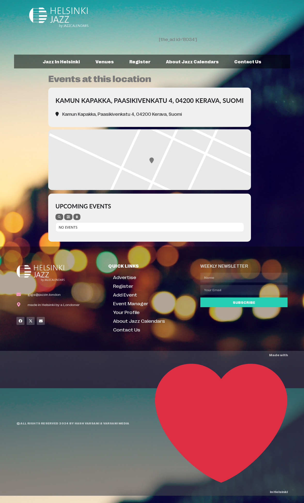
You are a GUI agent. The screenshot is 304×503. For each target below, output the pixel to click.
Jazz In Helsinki (61, 61)
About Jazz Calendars (192, 61)
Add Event (125, 294)
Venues (104, 61)
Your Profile (126, 312)
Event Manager (130, 303)
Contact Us (247, 61)
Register (139, 61)
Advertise (124, 277)
